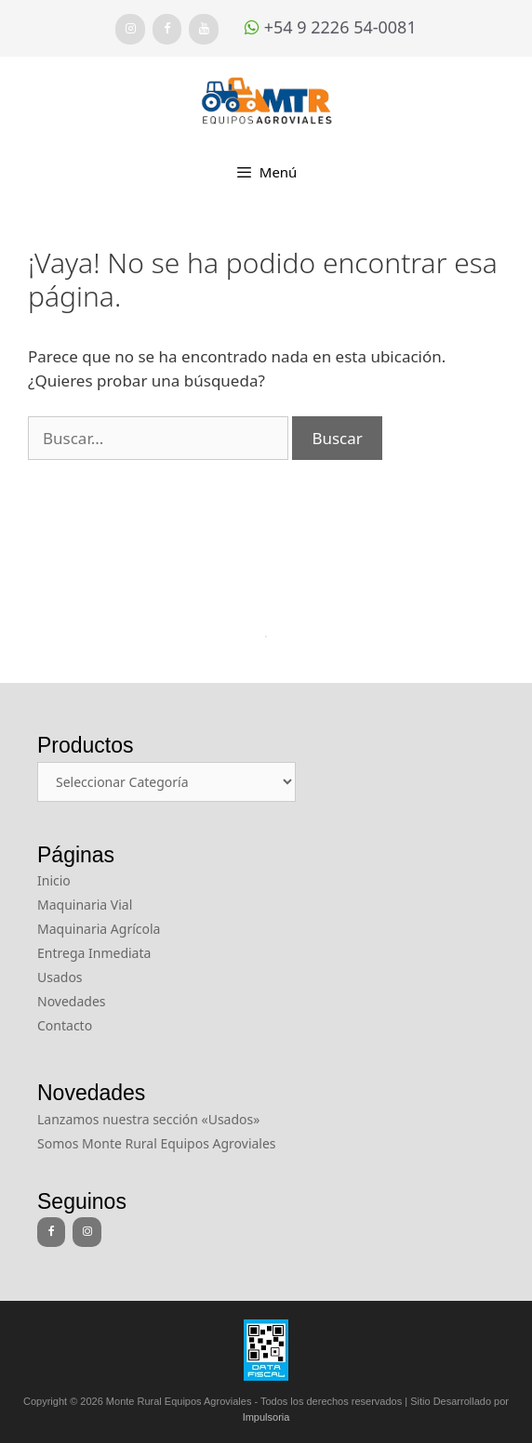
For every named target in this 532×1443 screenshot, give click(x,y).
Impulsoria (266, 1417)
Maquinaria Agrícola (98, 929)
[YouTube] (204, 29)
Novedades (71, 1001)
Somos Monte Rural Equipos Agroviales (156, 1143)
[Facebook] (167, 29)
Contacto (64, 1025)
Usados (60, 977)
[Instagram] (130, 29)
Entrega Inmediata (94, 953)
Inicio (54, 880)
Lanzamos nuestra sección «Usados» (148, 1119)
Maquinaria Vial (84, 904)
